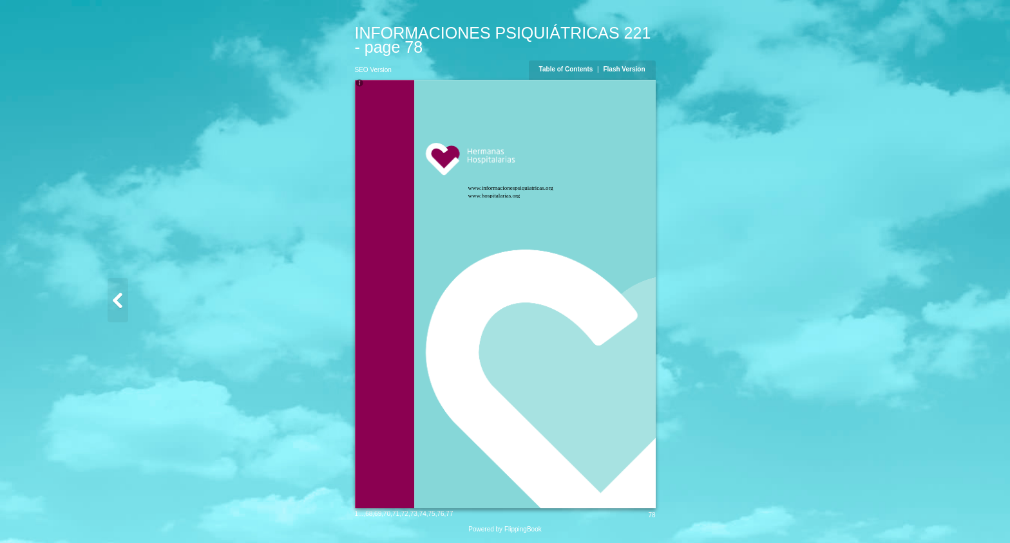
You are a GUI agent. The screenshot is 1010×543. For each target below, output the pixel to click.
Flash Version (624, 69)
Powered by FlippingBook (504, 529)
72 (404, 513)
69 (377, 513)
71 (395, 513)
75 (431, 513)
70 (386, 513)
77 (449, 513)
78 (651, 515)
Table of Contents (567, 69)
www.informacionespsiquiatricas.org (510, 188)
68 (368, 513)
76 (440, 513)
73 (413, 513)
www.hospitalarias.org (494, 195)
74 (422, 513)
